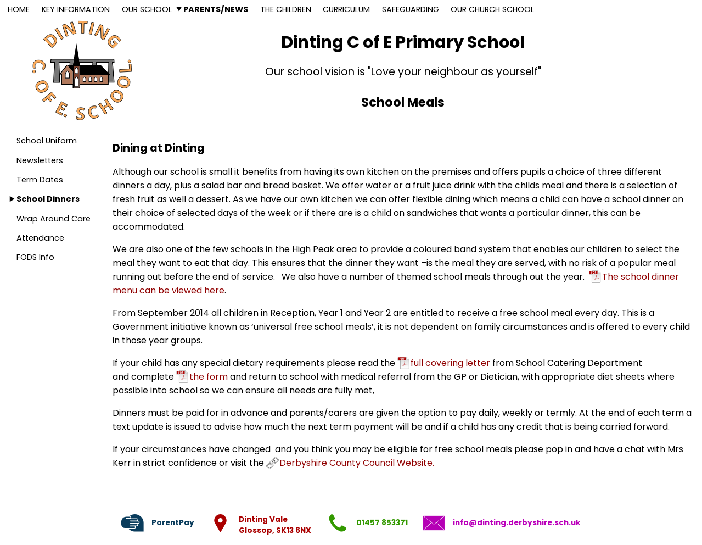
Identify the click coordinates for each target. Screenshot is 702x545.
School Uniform (46, 140)
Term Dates (39, 179)
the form (208, 376)
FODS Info (35, 257)
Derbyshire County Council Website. (356, 463)
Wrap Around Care (53, 218)
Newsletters (39, 160)
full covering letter (450, 363)
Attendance (40, 237)
